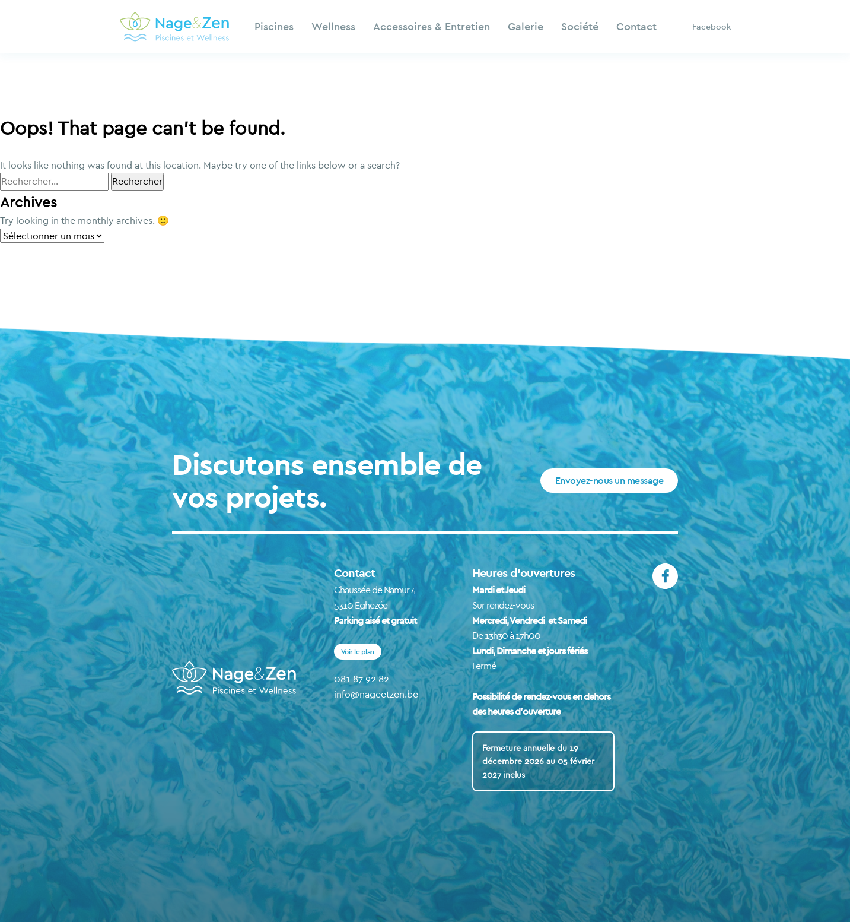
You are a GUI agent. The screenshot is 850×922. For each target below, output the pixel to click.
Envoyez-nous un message (609, 480)
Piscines (274, 26)
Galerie (525, 26)
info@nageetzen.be (376, 694)
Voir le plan (357, 651)
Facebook (711, 26)
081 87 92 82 (361, 679)
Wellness (333, 26)
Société (579, 26)
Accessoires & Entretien (431, 26)
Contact (636, 26)
